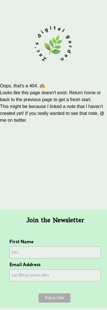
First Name (21, 242)
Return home (82, 92)
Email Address (25, 264)
